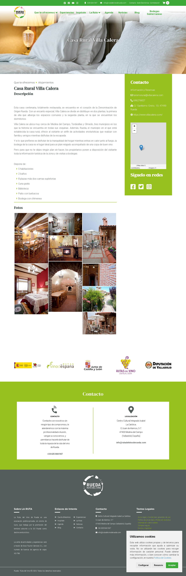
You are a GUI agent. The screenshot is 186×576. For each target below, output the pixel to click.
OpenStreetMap (151, 165)
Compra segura (144, 525)
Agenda (109, 12)
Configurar (143, 565)
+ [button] (134, 126)
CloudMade (161, 168)
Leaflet (133, 165)
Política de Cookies (162, 558)
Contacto (132, 3)
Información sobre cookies (148, 523)
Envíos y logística (144, 528)
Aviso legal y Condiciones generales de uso (154, 517)
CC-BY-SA (144, 168)
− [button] (134, 131)
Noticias (122, 12)
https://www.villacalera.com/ (147, 114)
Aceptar (172, 565)
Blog (137, 12)
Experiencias (67, 12)
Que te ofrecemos (44, 12)
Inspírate (81, 12)
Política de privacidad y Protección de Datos (154, 520)
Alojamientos (45, 82)
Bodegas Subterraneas (154, 12)
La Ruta (94, 12)
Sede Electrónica (143, 3)
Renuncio (158, 565)
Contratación (155, 3)
